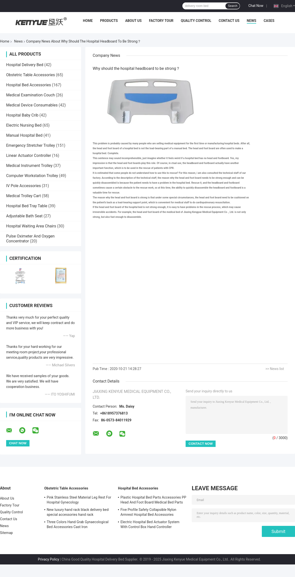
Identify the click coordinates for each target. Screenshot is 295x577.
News (251, 21)
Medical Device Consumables (32, 105)
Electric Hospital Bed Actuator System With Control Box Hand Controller (149, 524)
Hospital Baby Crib (22, 115)
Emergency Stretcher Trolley (30, 145)
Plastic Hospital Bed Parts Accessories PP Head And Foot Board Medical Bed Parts (153, 499)
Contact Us (229, 21)
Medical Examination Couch (30, 95)
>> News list (275, 369)
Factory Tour (161, 21)
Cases (269, 21)
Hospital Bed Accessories (28, 85)
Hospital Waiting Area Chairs (31, 226)
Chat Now (255, 6)
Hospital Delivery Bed (24, 64)
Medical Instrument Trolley (29, 165)
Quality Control (196, 21)
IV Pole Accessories (23, 185)
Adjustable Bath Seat (24, 216)
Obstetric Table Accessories (30, 75)
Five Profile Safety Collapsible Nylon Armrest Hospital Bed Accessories (148, 512)
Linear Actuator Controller (28, 155)
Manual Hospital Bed (24, 135)
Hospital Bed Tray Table (26, 206)
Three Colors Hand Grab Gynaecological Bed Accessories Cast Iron (78, 524)
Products (109, 21)
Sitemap (6, 533)
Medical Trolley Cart (23, 195)
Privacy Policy (48, 559)
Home (88, 21)
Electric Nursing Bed (24, 125)
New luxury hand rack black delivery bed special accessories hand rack (78, 512)
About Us (133, 21)
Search (232, 6)
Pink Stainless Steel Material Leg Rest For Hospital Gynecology (79, 499)
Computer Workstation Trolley (32, 175)
